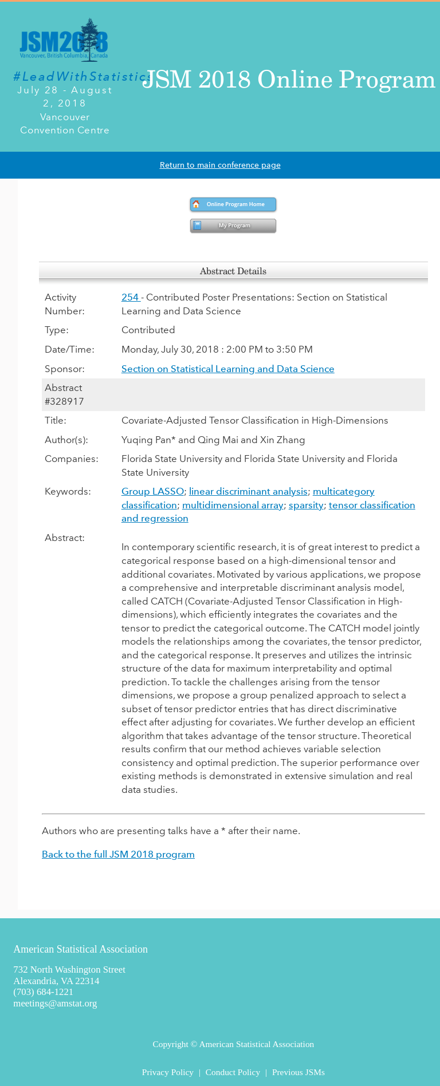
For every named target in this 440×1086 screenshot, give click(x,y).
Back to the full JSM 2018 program (118, 854)
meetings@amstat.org (55, 1003)
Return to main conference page (220, 165)
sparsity (306, 505)
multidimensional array (233, 505)
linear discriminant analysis (248, 491)
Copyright (170, 1044)
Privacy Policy (168, 1072)
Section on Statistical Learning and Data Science (228, 368)
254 (131, 297)
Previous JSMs (298, 1072)
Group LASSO (152, 491)
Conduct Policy (233, 1072)
